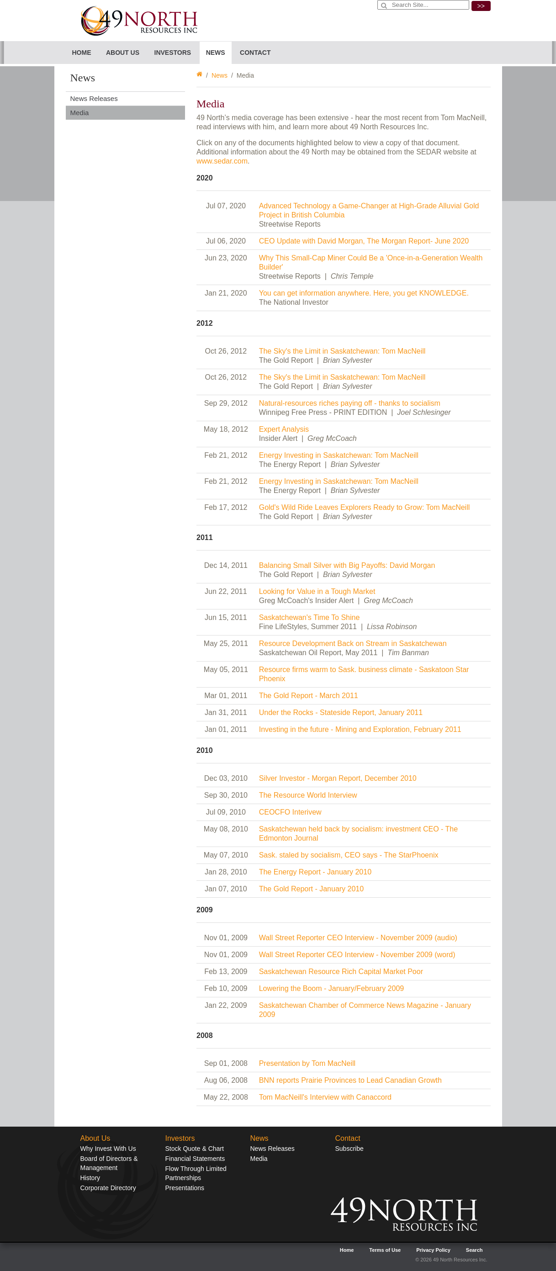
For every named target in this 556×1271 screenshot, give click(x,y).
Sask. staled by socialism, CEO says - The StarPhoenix (349, 855)
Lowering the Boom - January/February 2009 (331, 988)
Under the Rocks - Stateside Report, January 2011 (341, 712)
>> (481, 6)
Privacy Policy (433, 1250)
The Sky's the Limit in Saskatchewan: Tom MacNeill (342, 351)
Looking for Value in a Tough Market (317, 591)
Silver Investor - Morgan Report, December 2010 (338, 778)
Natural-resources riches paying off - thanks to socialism (349, 403)
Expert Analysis (284, 429)
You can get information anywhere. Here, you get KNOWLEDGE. (364, 293)
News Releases (94, 98)
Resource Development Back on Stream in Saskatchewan (353, 643)
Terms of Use (385, 1250)
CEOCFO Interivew (290, 812)
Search (474, 1250)
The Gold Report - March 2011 (308, 695)
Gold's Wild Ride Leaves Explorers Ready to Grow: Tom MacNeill (364, 507)
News (220, 75)
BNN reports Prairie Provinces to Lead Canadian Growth (350, 1080)
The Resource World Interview (308, 795)
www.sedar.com (222, 161)
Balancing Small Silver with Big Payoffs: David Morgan (347, 565)
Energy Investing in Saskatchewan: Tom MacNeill (338, 455)
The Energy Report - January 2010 (315, 872)
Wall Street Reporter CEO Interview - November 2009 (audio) (358, 938)
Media (79, 113)
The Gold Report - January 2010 (311, 889)
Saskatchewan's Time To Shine (309, 617)
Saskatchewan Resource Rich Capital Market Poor (341, 971)
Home (81, 52)
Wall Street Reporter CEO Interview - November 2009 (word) (357, 955)
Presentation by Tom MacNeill (307, 1063)
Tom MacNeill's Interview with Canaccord (325, 1097)
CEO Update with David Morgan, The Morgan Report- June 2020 (364, 241)
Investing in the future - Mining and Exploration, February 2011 (360, 729)
